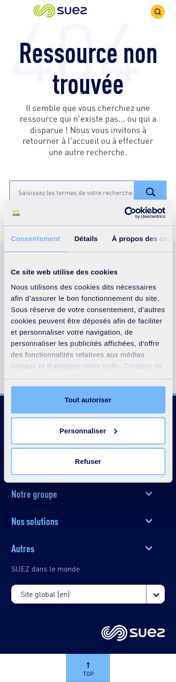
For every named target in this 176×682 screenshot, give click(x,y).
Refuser (88, 461)
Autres (22, 548)
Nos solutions (34, 520)
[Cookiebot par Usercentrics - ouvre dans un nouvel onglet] (125, 212)
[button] (60, 11)
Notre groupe (34, 493)
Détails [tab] (86, 239)
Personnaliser (88, 430)
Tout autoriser (88, 400)
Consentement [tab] (35, 239)
